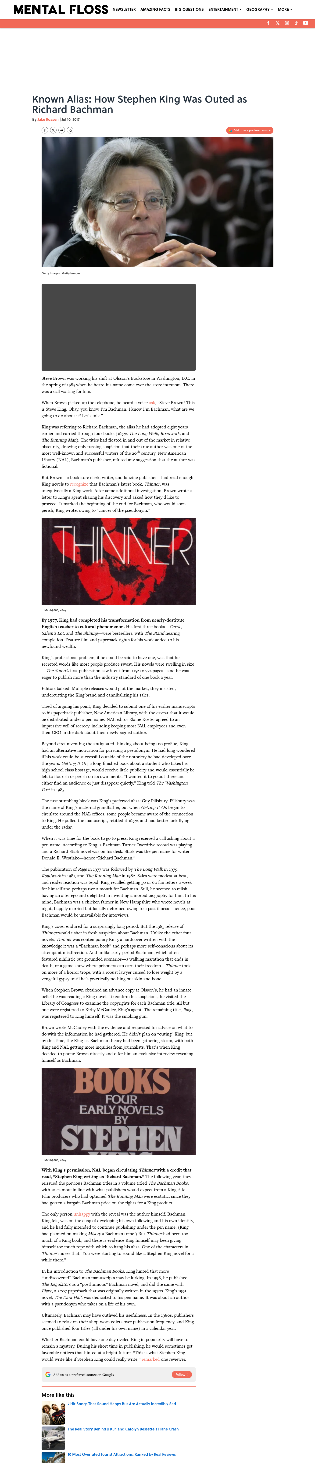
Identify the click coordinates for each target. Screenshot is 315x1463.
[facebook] (268, 23)
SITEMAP (162, 1447)
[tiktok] (296, 23)
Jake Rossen (48, 119)
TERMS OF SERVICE (71, 1447)
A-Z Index (201, 1447)
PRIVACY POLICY (205, 1440)
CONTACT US (110, 1440)
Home (47, 1408)
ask (152, 402)
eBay (63, 610)
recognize (79, 484)
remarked (151, 1359)
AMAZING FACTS (155, 9)
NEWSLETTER (124, 9)
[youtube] (305, 23)
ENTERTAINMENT (223, 9)
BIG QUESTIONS (189, 9)
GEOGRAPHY (258, 9)
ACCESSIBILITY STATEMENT (120, 1447)
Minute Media (148, 1458)
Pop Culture (67, 1408)
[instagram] (287, 23)
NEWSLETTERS (166, 1440)
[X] (277, 23)
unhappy (82, 1214)
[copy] (70, 130)
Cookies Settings (246, 1447)
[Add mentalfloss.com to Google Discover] (249, 130)
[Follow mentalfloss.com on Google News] (182, 1374)
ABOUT (62, 1440)
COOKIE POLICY (245, 1440)
